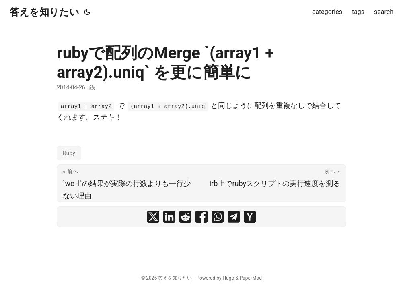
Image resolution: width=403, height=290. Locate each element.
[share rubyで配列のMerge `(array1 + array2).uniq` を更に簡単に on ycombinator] (250, 217)
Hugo (228, 278)
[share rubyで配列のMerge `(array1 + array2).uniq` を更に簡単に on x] (153, 217)
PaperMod (251, 278)
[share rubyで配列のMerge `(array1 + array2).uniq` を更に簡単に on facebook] (201, 217)
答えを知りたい (44, 12)
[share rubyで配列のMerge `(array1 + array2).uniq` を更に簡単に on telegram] (234, 217)
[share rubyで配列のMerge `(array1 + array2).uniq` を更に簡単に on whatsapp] (218, 217)
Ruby (69, 153)
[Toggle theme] (87, 12)
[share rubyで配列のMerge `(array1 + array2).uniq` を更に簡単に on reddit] (185, 217)
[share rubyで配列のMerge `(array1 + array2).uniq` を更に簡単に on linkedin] (169, 217)
